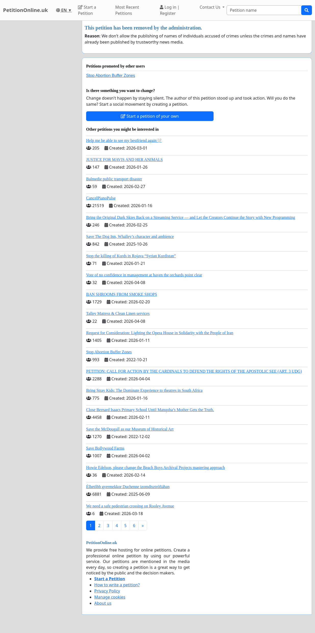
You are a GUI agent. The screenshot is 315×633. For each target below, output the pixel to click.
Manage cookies (109, 597)
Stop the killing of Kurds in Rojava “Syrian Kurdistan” (131, 256)
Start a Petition (87, 10)
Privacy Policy (107, 591)
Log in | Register (169, 10)
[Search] (264, 10)
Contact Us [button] (210, 7)
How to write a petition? (117, 585)
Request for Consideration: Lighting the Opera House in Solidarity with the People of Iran (159, 333)
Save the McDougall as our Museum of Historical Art (130, 429)
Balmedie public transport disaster (114, 179)
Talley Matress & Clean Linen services (118, 313)
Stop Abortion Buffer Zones (110, 75)
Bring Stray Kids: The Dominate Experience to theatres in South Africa (144, 390)
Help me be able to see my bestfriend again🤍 (124, 140)
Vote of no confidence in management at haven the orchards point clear (144, 275)
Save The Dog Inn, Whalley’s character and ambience (130, 236)
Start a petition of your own (150, 116)
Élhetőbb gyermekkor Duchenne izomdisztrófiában (127, 486)
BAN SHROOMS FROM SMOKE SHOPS (121, 294)
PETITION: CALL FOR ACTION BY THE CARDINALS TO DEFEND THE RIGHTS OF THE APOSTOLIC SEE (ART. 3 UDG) (194, 371)
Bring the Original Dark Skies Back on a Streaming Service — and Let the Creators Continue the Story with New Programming (190, 217)
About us (102, 603)
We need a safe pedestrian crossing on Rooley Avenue (130, 506)
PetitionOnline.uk (25, 10)
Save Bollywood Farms (105, 448)
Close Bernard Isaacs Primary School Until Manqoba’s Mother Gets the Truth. (150, 410)
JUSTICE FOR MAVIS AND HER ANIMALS (124, 159)
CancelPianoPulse (101, 198)
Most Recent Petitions (127, 10)
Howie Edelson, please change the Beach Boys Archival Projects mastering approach (155, 467)
